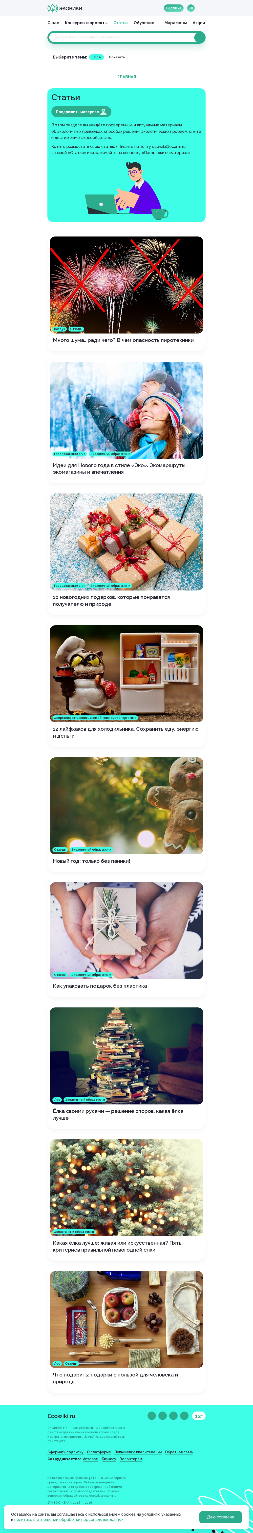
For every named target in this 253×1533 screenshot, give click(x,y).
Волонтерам (131, 1459)
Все (97, 57)
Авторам (90, 1459)
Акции (199, 22)
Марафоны (176, 22)
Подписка (173, 8)
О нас (53, 22)
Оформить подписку (65, 1452)
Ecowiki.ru (61, 1416)
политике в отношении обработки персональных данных (69, 1519)
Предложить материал (81, 111)
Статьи (120, 22)
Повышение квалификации (138, 1452)
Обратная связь (179, 1452)
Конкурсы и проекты (86, 22)
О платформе (99, 1452)
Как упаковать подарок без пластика (100, 986)
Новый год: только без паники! (91, 861)
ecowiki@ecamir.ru (169, 146)
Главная (126, 77)
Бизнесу (109, 1459)
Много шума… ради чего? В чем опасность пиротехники (123, 340)
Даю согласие (220, 1517)
